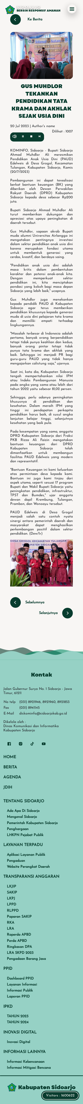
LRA (10, 929)
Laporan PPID (18, 996)
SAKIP (12, 892)
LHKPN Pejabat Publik (25, 835)
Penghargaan (18, 829)
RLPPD (13, 911)
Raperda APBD (19, 935)
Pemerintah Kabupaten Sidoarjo (32, 823)
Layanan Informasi (22, 984)
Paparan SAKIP (19, 917)
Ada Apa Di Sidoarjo (23, 811)
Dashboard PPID (20, 978)
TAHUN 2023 (17, 1016)
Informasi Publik (20, 990)
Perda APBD (17, 941)
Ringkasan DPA (19, 947)
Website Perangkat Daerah (28, 867)
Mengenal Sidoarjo (22, 817)
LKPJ (11, 898)
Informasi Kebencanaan (25, 1062)
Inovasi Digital (18, 1042)
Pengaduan (16, 861)
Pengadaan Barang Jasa (26, 959)
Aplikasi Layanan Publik (26, 855)
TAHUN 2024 (18, 1022)
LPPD (11, 904)
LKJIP (11, 886)
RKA (10, 923)
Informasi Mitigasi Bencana (29, 1068)
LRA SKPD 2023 (20, 953)
